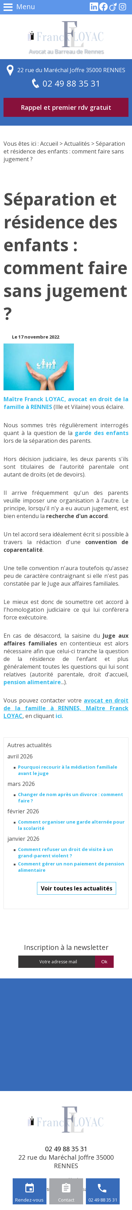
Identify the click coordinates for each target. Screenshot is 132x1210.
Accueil (49, 143)
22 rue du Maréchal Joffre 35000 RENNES (71, 70)
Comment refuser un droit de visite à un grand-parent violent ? (65, 852)
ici (59, 716)
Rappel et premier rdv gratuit (66, 107)
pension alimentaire (32, 682)
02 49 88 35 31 (102, 1200)
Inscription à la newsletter (66, 947)
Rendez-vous (29, 1200)
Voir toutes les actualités (76, 888)
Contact (66, 1200)
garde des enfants (101, 433)
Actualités (77, 143)
